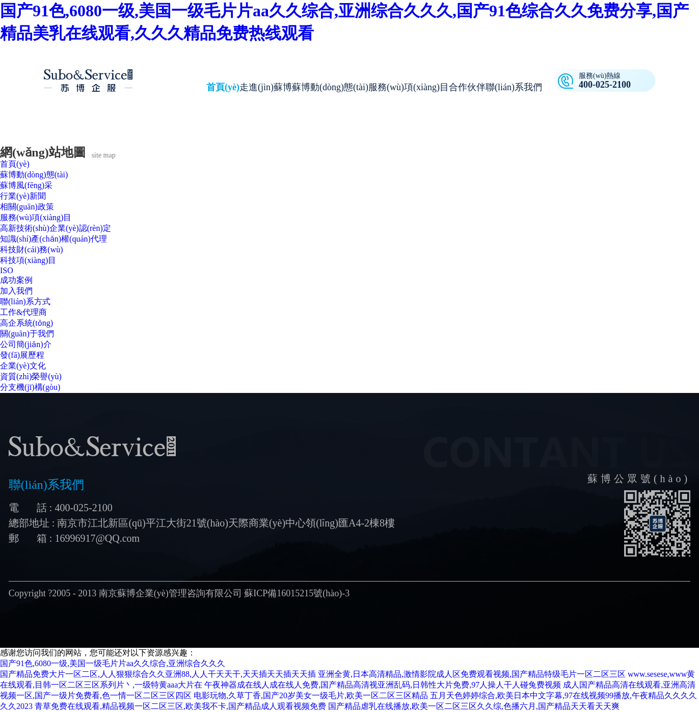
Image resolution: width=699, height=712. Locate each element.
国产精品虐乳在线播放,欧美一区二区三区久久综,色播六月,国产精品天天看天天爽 (474, 706)
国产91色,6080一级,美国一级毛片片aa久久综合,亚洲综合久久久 (112, 663)
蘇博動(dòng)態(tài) (330, 87)
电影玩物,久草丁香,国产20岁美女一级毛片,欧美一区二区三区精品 (311, 695)
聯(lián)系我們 (514, 87)
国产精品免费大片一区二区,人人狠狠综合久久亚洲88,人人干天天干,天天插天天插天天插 (158, 674)
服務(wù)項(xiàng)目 (408, 87)
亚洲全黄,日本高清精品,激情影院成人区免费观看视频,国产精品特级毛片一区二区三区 (472, 674)
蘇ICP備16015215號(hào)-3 (297, 593)
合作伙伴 (467, 87)
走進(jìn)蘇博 (265, 87)
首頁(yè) (222, 87)
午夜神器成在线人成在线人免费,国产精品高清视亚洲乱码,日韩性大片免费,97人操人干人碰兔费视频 (382, 684)
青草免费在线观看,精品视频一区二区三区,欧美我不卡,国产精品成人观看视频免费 (180, 706)
